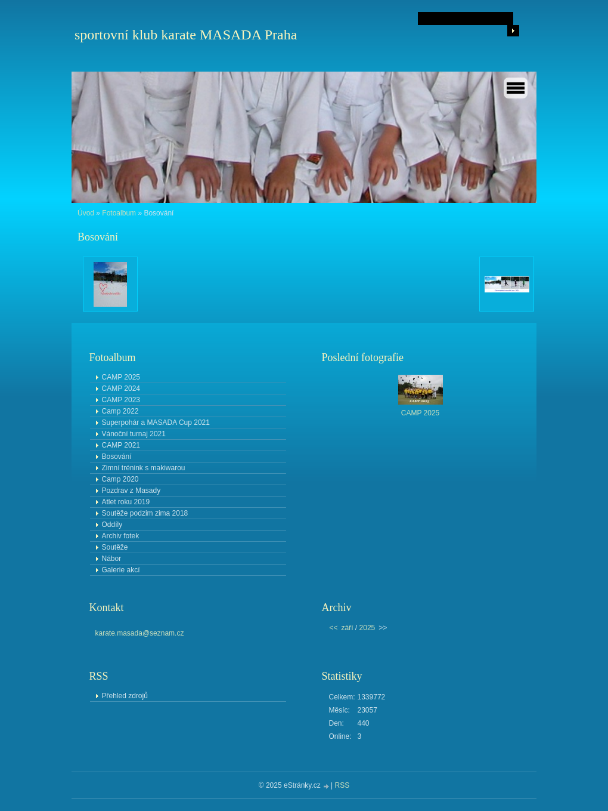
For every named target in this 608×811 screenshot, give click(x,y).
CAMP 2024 (121, 388)
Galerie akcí (121, 570)
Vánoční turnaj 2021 (134, 434)
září (347, 628)
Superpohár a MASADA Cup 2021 (156, 422)
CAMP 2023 (121, 400)
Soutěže (115, 547)
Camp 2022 (120, 411)
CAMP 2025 (121, 377)
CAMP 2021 (121, 445)
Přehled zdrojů (125, 696)
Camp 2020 (120, 479)
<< (334, 628)
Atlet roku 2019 (126, 502)
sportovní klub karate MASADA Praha (186, 34)
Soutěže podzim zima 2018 (145, 513)
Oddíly (112, 524)
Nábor (112, 558)
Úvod (85, 213)
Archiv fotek (120, 536)
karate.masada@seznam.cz (139, 633)
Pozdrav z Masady (131, 490)
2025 (367, 628)
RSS (342, 785)
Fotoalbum (119, 213)
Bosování (117, 456)
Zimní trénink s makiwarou (143, 468)
